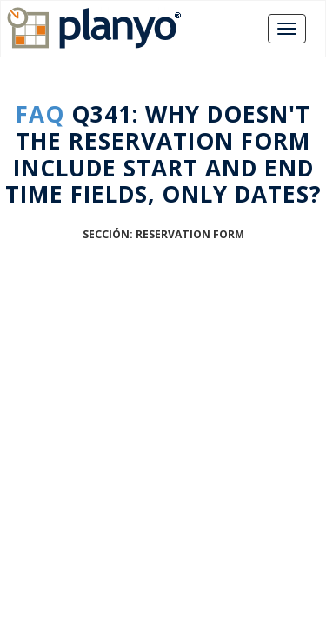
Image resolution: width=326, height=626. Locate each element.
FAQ (40, 114)
